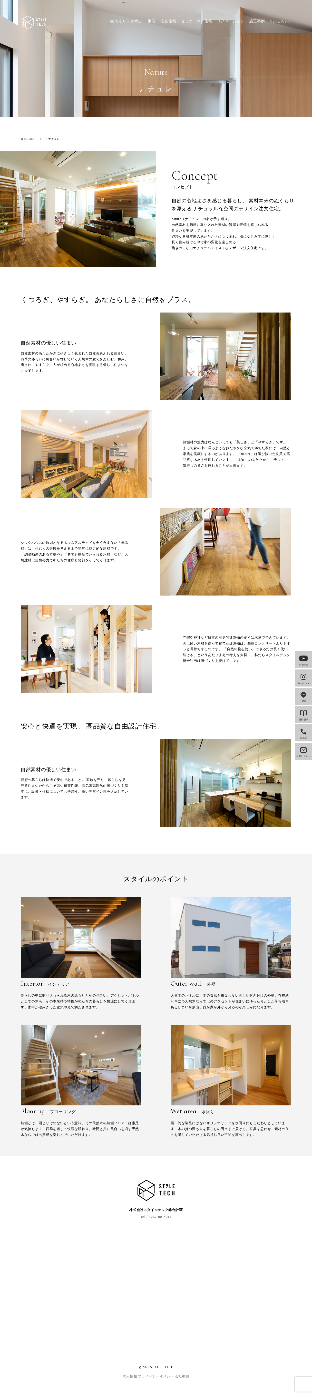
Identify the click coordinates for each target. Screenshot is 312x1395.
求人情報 (130, 1376)
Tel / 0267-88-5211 (156, 1217)
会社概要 (182, 1376)
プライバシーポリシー (156, 1376)
